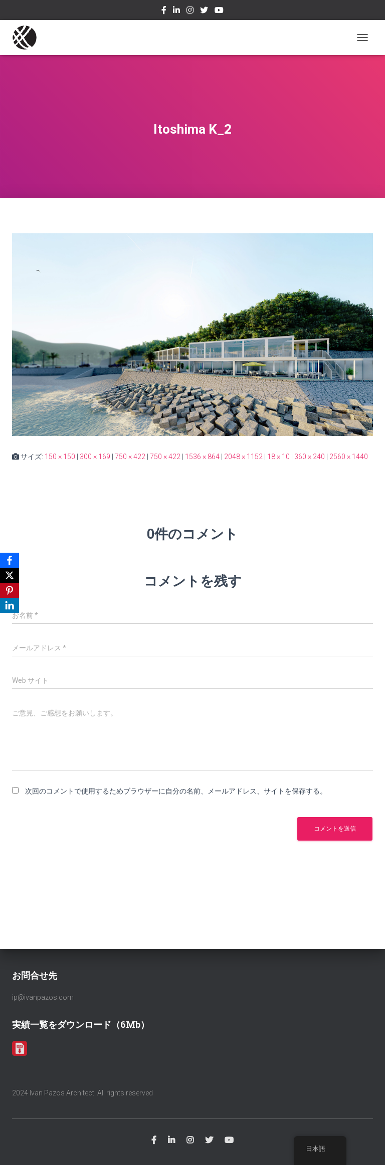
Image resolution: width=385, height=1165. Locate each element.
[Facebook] (9, 560)
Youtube (219, 11)
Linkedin (176, 11)
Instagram (190, 11)
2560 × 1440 (348, 457)
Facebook (163, 11)
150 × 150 (60, 457)
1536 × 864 (202, 457)
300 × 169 (95, 457)
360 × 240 (309, 457)
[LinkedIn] (9, 605)
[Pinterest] (9, 590)
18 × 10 (278, 457)
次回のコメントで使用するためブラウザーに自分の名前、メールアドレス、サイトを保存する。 (176, 791)
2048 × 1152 (243, 457)
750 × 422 (130, 457)
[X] (9, 575)
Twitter (204, 11)
